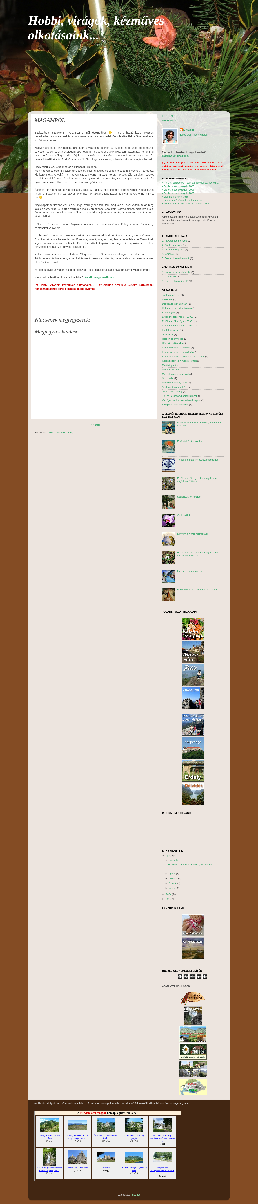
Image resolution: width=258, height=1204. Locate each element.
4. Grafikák (168, 254)
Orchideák (167, 378)
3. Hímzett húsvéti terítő (175, 281)
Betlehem (167, 299)
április (172, 873)
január (172, 888)
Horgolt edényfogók (172, 338)
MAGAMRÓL (169, 120)
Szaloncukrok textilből (174, 387)
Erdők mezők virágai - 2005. (177, 316)
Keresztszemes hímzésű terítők (179, 360)
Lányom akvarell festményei (192, 533)
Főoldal (94, 425)
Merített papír (169, 365)
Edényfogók (168, 312)
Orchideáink (183, 515)
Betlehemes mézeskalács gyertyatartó (198, 589)
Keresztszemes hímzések (176, 347)
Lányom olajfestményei (189, 571)
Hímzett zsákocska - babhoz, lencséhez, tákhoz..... (190, 182)
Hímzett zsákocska (172, 343)
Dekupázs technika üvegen (177, 308)
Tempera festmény (172, 391)
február (173, 883)
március (173, 878)
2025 (169, 856)
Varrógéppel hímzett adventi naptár (181, 400)
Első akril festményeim (175, 196)
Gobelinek (167, 334)
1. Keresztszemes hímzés (176, 272)
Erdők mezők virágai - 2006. (177, 321)
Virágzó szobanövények (175, 404)
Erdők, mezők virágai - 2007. (178, 186)
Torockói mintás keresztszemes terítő (197, 459)
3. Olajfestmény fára (173, 249)
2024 (169, 894)
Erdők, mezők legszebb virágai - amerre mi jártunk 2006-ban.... (199, 554)
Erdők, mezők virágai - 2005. (178, 193)
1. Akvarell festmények (174, 240)
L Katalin (188, 129)
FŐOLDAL (168, 116)
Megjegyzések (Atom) (61, 432)
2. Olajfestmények (172, 245)
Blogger (135, 1194)
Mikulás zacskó (170, 369)
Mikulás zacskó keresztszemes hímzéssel (185, 203)
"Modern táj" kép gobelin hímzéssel (182, 200)
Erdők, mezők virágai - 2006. (178, 189)
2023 (169, 899)
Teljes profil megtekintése (194, 134)
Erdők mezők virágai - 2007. (177, 325)
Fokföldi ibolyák (170, 330)
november (175, 860)
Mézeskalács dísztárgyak (176, 374)
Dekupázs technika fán (174, 303)
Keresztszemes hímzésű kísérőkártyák (183, 356)
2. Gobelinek (169, 276)
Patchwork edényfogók (174, 382)
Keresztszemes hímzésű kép (178, 352)
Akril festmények (171, 295)
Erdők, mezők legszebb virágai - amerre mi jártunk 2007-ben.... (199, 480)
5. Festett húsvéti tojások (175, 258)
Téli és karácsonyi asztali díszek (179, 395)
